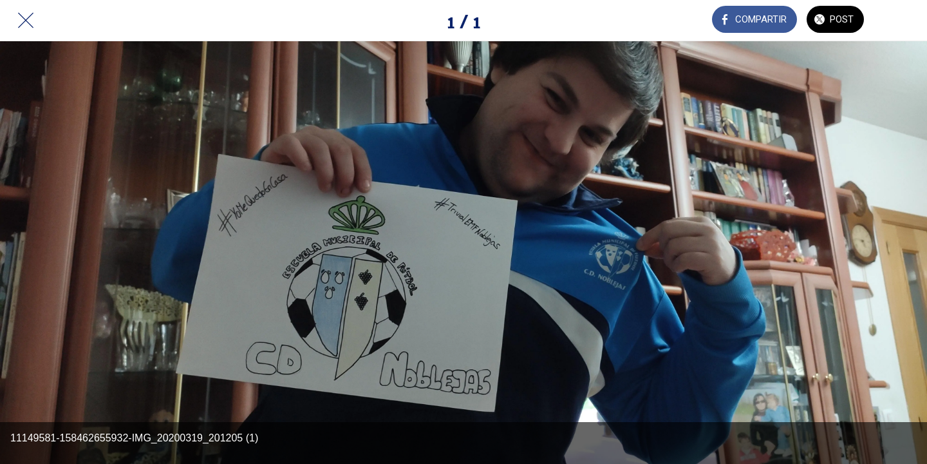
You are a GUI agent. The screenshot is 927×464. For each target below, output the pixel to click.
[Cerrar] (25, 20)
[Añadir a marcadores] (901, 20)
